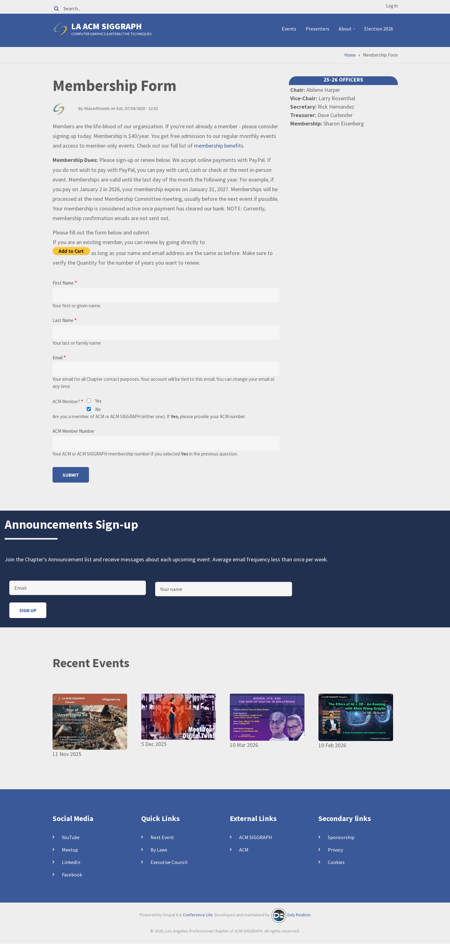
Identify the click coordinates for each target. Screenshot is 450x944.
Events (289, 29)
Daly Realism (299, 915)
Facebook (72, 874)
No (98, 409)
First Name (63, 283)
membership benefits (219, 145)
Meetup (70, 850)
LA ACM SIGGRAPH (106, 26)
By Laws (159, 850)
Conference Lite (198, 915)
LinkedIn (71, 862)
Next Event (162, 837)
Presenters (317, 29)
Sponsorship (341, 837)
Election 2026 (378, 29)
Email (58, 358)
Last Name (63, 320)
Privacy (335, 850)
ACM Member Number (74, 431)
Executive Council (169, 862)
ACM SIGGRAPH (255, 837)
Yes (98, 401)
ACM (243, 850)
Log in (392, 6)
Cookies (336, 862)
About (348, 31)
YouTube (71, 837)
